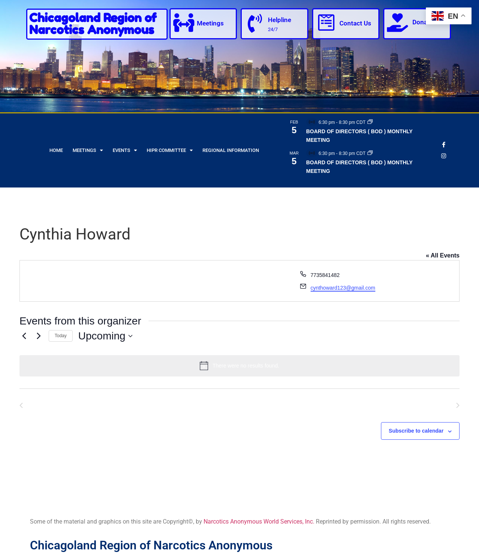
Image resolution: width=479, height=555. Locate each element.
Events (125, 150)
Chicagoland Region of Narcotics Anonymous (92, 23)
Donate (422, 22)
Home (56, 150)
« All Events (443, 255)
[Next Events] (38, 336)
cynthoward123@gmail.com (343, 288)
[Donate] (397, 22)
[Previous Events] (23, 336)
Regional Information (230, 150)
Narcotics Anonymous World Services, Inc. (259, 521)
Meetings (210, 23)
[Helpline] (254, 23)
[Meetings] (183, 22)
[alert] (239, 365)
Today (61, 335)
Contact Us (355, 23)
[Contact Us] (326, 22)
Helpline (279, 20)
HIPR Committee (170, 150)
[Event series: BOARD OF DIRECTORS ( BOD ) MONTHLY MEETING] (370, 122)
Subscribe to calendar (416, 431)
